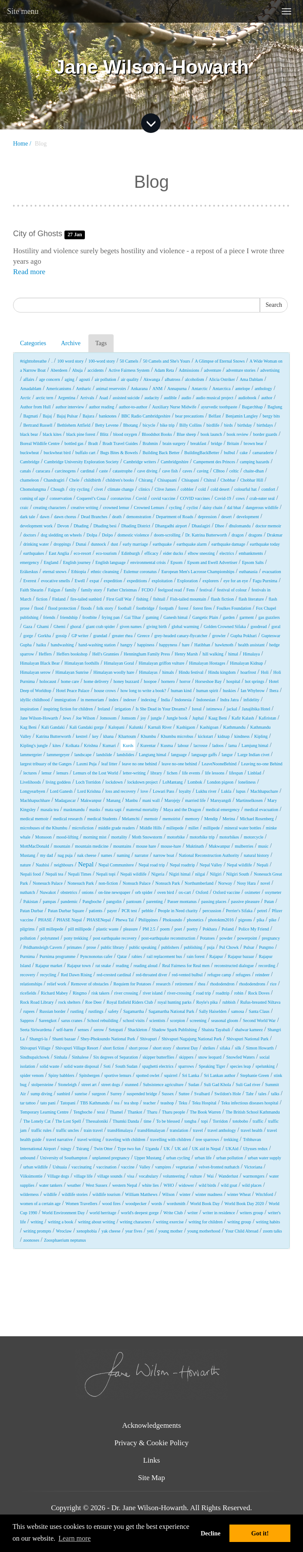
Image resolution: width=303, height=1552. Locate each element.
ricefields (28, 993)
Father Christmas (122, 590)
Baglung (274, 406)
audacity (152, 397)
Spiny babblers (61, 1075)
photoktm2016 (220, 919)
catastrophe (123, 471)
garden (229, 617)
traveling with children (125, 1139)
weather (74, 1185)
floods (86, 608)
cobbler (187, 489)
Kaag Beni (218, 718)
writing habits (268, 1221)
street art (89, 1084)
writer (193, 1212)
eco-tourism (106, 553)
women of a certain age (40, 1203)
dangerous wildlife (262, 507)
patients (95, 910)
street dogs (110, 1084)
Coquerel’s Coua (91, 498)
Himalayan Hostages (207, 663)
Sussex (168, 1093)
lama (233, 745)
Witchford (264, 1194)
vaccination (106, 1167)
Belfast (215, 416)
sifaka (225, 1048)
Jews (67, 718)
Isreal (197, 708)
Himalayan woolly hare (113, 672)
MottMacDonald (34, 846)
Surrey (116, 1093)
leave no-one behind (179, 763)
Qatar (122, 956)
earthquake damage (228, 544)
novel (265, 883)
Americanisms (58, 388)
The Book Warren (205, 1112)
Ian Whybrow (253, 690)
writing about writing (96, 1221)
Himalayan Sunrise (71, 672)
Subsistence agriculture (163, 1084)
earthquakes (33, 553)
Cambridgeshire (175, 461)
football (124, 608)
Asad (103, 397)
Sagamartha (133, 1011)
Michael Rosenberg (257, 818)
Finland (59, 599)
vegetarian (185, 1167)
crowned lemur (116, 507)
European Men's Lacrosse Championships (198, 571)
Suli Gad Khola (217, 1084)
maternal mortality (142, 809)
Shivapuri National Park (247, 1038)
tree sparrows (207, 1139)
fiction (41, 599)
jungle (156, 718)
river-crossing (179, 993)
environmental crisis (147, 562)
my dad (46, 855)
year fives (133, 1231)
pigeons (245, 919)
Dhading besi (105, 525)
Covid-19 (223, 498)
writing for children (205, 1221)
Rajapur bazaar (241, 956)
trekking (231, 1139)
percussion (211, 910)
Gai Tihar (133, 617)
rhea (201, 983)
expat (94, 580)
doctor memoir (268, 525)
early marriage (135, 544)
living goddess (58, 782)
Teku (182, 1102)
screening (198, 1020)
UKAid (232, 1148)
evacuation (271, 571)
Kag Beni (28, 727)
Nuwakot (48, 892)
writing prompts (37, 1231)
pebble (147, 910)
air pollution (105, 379)
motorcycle (253, 837)
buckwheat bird (57, 452)
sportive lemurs (117, 1075)
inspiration (29, 708)
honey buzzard (126, 681)
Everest (29, 580)
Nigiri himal (179, 874)
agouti (84, 379)
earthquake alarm (192, 544)
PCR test (129, 910)
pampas (49, 901)
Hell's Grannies (105, 654)
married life (195, 800)
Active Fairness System (128, 370)
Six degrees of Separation (115, 1057)
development (247, 516)
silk (238, 1048)
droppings (62, 544)
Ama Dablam (251, 379)
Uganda (152, 1148)
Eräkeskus (29, 571)
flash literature (251, 599)
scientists (157, 1020)
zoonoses (31, 1240)
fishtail (159, 599)
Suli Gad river (248, 1084)
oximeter (252, 892)
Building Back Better (160, 452)
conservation (61, 498)
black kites (52, 434)
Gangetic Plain (205, 617)
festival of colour (231, 590)
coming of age (32, 498)
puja (210, 947)
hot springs (254, 681)
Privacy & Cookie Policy (151, 1443)
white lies (150, 1185)
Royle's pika (207, 1002)
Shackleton (137, 1029)
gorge (28, 635)
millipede (211, 827)
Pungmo (266, 947)
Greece (143, 635)
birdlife (212, 425)
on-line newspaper (114, 892)
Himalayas (148, 672)
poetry (192, 929)
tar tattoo (28, 1102)
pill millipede (79, 929)
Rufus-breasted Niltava (260, 1002)
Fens (190, 590)
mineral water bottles (243, 827)
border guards (265, 434)
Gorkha (44, 635)
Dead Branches (94, 516)
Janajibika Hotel (256, 708)
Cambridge (29, 461)
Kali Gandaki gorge (86, 727)
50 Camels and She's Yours (166, 361)
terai (101, 1112)
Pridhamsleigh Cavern (42, 947)
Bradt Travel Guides (120, 443)
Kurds (128, 745)
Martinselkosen (249, 800)
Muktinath (195, 846)
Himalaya (251, 654)
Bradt (93, 443)
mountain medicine (91, 846)
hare (185, 644)
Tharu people (173, 1112)
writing (36, 1221)
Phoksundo (172, 919)
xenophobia (87, 1231)
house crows (105, 690)
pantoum (133, 901)
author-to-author (133, 406)
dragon (238, 535)
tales (262, 1093)
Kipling (261, 736)
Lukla (226, 791)
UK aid (181, 1148)
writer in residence (218, 1212)
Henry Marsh (186, 654)
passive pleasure (245, 901)
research (163, 983)
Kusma (167, 745)
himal (233, 654)
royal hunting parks (175, 1002)
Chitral (210, 480)
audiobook (247, 397)
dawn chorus (65, 516)
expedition (113, 580)
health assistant (251, 644)
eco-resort (82, 553)
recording (267, 965)
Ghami (43, 626)
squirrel (171, 1075)
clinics (144, 489)
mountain (62, 846)
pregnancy (271, 938)
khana (108, 736)
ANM (157, 388)
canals (25, 471)
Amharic (83, 388)
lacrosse (200, 745)
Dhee (219, 525)
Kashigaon (185, 727)
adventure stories (241, 370)
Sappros (27, 1020)
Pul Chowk (229, 947)
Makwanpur (91, 800)
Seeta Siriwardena (35, 1029)
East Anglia (59, 553)
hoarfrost (248, 672)
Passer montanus (182, 901)
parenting (154, 901)
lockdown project (143, 782)
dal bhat (234, 507)
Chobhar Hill (251, 480)
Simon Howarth (260, 1048)
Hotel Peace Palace (73, 690)
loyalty (185, 791)
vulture (196, 1176)
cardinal (87, 471)
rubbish (229, 1002)
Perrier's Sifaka (239, 910)
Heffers (45, 654)
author (267, 397)
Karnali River (160, 727)
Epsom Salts (253, 562)
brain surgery (173, 443)
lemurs (62, 773)
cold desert (220, 489)
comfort (268, 489)
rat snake (103, 965)
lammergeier (31, 754)
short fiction (113, 1048)
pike (272, 919)
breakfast (198, 443)
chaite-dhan (253, 471)
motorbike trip (202, 837)
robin (238, 993)
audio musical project (214, 397)
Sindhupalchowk (34, 1057)
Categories (33, 343)
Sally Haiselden (212, 1011)
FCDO (147, 590)
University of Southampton (64, 1157)
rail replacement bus (164, 956)
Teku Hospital (204, 1102)
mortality (119, 837)
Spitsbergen (89, 1075)
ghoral (75, 626)
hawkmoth (224, 644)
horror (184, 681)
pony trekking (76, 938)
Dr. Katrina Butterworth (206, 535)
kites (57, 745)
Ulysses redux (255, 1148)
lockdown (113, 782)
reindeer (262, 974)
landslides (125, 754)
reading (122, 965)
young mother (170, 1231)
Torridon (220, 1121)
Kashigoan (209, 727)
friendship (69, 617)
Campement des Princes (214, 461)
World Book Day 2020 (244, 1203)
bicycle (149, 425)
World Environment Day (63, 1212)
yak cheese (111, 1231)
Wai (210, 1176)
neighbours (63, 865)
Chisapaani (167, 480)
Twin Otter (103, 1148)
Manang (113, 800)
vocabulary (148, 1176)
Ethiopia (78, 571)
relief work (56, 983)
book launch (211, 434)
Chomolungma (33, 489)
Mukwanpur (219, 846)
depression (207, 516)
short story (162, 1048)
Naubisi (42, 865)
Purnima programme (57, 956)
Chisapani (190, 480)
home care (70, 681)
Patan (269, 901)
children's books (120, 480)
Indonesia (183, 699)
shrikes (209, 1048)
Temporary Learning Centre (44, 1112)
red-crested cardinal (114, 974)
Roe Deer (93, 1002)
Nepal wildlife (239, 865)
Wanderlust (228, 1176)
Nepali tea (54, 874)
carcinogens (65, 471)
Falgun (54, 590)
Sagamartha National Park (171, 1011)
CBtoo (219, 471)
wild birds (207, 1185)
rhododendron (222, 983)
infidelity (251, 699)
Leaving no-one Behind (261, 763)
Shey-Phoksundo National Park (108, 1038)
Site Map (151, 1478)
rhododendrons (252, 983)
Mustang (27, 855)
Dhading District (135, 525)
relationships (31, 983)
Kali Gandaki (53, 727)
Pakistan (30, 901)
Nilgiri (216, 874)
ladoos (218, 745)
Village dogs (58, 1176)
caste (103, 471)
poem (165, 929)
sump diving (41, 1093)
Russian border (52, 1011)
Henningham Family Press (147, 654)
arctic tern (44, 397)
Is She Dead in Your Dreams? (161, 708)
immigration (65, 699)
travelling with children (170, 1139)
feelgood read (170, 590)
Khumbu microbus (177, 736)
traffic (258, 1121)
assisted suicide (126, 397)
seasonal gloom (224, 1020)
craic (24, 507)
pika (260, 919)
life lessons (215, 773)
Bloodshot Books (157, 434)
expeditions (137, 580)
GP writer (79, 635)
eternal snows (55, 571)
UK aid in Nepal (206, 1148)
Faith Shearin (32, 590)
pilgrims (27, 929)
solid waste (49, 1066)
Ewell (80, 580)
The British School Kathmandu (253, 1112)
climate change (121, 489)
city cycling (79, 489)
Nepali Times (79, 874)
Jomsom (128, 718)
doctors (29, 535)
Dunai (81, 544)
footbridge (145, 608)
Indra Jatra (229, 699)
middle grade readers (116, 827)
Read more (29, 272)
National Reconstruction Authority (209, 855)
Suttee (183, 1093)
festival (205, 590)
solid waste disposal (81, 1066)
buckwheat (29, 452)
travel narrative (59, 1139)
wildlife (50, 1194)
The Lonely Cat (36, 1121)
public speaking (142, 947)
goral (276, 626)
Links (151, 1460)
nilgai (200, 874)
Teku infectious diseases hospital (249, 1102)
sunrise (81, 1093)
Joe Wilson (85, 718)
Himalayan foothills (81, 663)
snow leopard (210, 1057)
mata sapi (113, 809)
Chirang (146, 480)
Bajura (88, 416)
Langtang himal (152, 754)
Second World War (259, 1020)
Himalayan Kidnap (246, 663)
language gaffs (204, 754)
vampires (163, 1167)
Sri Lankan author (219, 1075)
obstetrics (69, 892)
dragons (256, 535)
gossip (61, 635)
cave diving (147, 471)
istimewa (214, 708)
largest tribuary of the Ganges (46, 763)
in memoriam (92, 699)
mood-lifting (67, 837)
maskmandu (74, 809)
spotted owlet (147, 1075)
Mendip (211, 818)
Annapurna (176, 388)
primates (74, 947)
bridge (216, 443)
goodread (259, 626)
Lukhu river (206, 791)
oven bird (165, 892)
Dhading (81, 525)
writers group (251, 1212)
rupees (28, 1011)
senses (83, 1029)
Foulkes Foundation (233, 608)
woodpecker (136, 1203)
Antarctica (221, 388)
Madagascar (65, 800)
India (165, 699)
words (157, 1203)
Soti (107, 1066)
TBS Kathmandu (95, 1102)
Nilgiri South (237, 874)
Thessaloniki (97, 1121)
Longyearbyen (32, 791)
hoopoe (150, 681)
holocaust (48, 681)
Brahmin (150, 443)
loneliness (247, 782)
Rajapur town (79, 965)
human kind (181, 690)
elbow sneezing (201, 553)
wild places (252, 1185)
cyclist (192, 507)
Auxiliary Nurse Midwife (174, 406)
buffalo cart (85, 452)
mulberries (244, 846)
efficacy (151, 553)
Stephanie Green (254, 1075)
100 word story (70, 361)
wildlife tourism (106, 1194)
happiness (145, 644)
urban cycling (178, 1157)
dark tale (27, 516)
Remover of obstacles (90, 983)
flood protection (62, 608)
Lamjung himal (255, 745)
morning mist (95, 837)
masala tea (49, 809)
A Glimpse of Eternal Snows (220, 361)
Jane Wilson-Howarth (39, 718)
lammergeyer (58, 754)
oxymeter (273, 892)
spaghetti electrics (158, 1066)
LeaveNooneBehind (219, 763)
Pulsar (248, 947)
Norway (225, 883)
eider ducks (173, 553)
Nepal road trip (151, 865)
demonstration (138, 516)
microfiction (82, 827)
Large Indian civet (253, 754)
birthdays (265, 425)
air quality (130, 379)
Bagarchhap (252, 406)
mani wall (151, 800)
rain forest (196, 956)
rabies (136, 956)
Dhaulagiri (201, 525)
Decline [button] (211, 1533)
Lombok (195, 782)
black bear (29, 434)
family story (91, 590)
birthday (245, 425)
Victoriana (253, 1167)
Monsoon (43, 837)
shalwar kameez (249, 1029)
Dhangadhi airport (171, 525)
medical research (67, 818)
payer (112, 910)
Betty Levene (106, 425)
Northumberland (199, 883)
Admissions (188, 370)
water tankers (51, 1185)
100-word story (101, 361)
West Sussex (97, 1185)
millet (194, 827)
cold (202, 489)
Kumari (109, 745)
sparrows (186, 1066)
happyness (168, 644)
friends (49, 617)
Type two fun (129, 1148)
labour (183, 745)
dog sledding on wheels (61, 535)
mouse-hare (171, 846)
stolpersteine (42, 1084)
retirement (184, 983)
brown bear (253, 443)
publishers (170, 947)
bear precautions (189, 416)
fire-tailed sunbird (85, 599)
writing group (239, 1221)
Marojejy (173, 800)
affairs (28, 379)
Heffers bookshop (72, 654)
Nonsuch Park (167, 883)
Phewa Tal (124, 919)
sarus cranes (72, 1020)
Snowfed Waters (240, 1057)
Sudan (193, 1084)
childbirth (92, 480)
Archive (71, 343)
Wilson (168, 1194)
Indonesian (205, 699)
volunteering (174, 1176)
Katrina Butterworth (53, 736)
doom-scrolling (167, 535)
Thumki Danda (126, 1121)
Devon (63, 525)
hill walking (212, 654)
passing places (213, 901)
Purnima (27, 956)
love (144, 791)
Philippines (148, 919)
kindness (241, 736)
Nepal (86, 864)
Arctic (25, 397)
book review (238, 434)
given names (130, 626)
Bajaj (47, 416)
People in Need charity (178, 910)
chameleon (29, 480)
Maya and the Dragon (182, 809)
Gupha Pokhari (243, 635)
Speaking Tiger (212, 1066)
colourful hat (245, 489)
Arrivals (87, 397)
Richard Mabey (54, 993)
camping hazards (254, 461)
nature (25, 865)
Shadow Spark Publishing (174, 1029)
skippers (186, 1057)
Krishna (91, 745)
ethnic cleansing (105, 571)
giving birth (156, 626)
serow (99, 1029)
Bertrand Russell (37, 425)
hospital (233, 681)
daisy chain (212, 507)
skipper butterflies (158, 1057)
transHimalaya (120, 1130)
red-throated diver (151, 974)
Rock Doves (258, 993)
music (263, 846)
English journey (77, 562)
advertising (269, 370)
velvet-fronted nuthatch (219, 1167)
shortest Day (187, 1048)
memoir (151, 818)
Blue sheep (186, 434)
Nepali (263, 865)
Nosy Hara (246, 883)
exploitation (162, 580)
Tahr (249, 1093)
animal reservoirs (111, 388)
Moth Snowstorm (147, 837)
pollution (28, 938)
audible (170, 397)
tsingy (66, 1148)
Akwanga (151, 379)
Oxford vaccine (226, 892)
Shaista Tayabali (216, 1029)
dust (114, 544)
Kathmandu (234, 727)
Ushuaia (60, 1167)
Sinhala (60, 1057)
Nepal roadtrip (182, 865)
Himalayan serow (35, 672)
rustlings (95, 1011)
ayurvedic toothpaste (219, 406)
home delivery (96, 681)
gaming (152, 617)
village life (83, 1176)
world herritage (103, 1212)
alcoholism (194, 379)
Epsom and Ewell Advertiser (212, 562)
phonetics (195, 919)
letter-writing (134, 773)
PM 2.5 (148, 929)
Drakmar (275, 535)
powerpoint (247, 938)
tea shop (131, 1102)
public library (112, 947)
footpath (166, 608)
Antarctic (200, 388)
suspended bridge (142, 1093)
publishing (193, 947)
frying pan (110, 617)
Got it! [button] (260, 1533)
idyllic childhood (35, 699)
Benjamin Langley (242, 416)
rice (273, 983)
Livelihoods (30, 782)
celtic (234, 471)
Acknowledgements (151, 1425)
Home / (22, 143)
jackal (232, 708)
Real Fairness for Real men (185, 965)
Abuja (77, 370)
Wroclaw (63, 1231)
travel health (252, 1130)
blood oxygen (125, 434)
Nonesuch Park (80, 883)
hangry (127, 644)
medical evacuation (261, 809)
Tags (101, 343)
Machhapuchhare (35, 800)
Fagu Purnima (265, 580)
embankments (251, 553)
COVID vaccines (195, 498)
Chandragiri (54, 480)
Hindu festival (190, 672)
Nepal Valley (211, 865)
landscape (82, 754)
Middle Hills (151, 827)
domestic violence (133, 535)
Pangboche (91, 901)
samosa (237, 1011)
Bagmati (30, 416)
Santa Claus (259, 1011)
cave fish (170, 471)
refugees (243, 974)
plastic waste (107, 929)
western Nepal (124, 1185)
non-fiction (108, 883)
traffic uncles (67, 1130)
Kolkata (72, 745)
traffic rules (41, 1130)
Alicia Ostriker (222, 379)
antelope (242, 388)
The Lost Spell (68, 1121)
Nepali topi (106, 874)
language (179, 754)
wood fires (111, 1203)
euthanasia (248, 571)
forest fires (202, 608)
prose (91, 947)
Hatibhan (202, 644)
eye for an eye (235, 580)
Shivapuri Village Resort (76, 1048)
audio (186, 397)
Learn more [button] (74, 1538)
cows (240, 498)
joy (143, 718)
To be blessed (168, 1121)
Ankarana (139, 388)
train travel (93, 1130)
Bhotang (130, 425)
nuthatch (27, 892)
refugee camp (219, 974)
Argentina (66, 397)
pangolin (113, 901)
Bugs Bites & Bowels (119, 452)
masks (94, 809)
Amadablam (30, 388)
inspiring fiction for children (68, 708)
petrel (262, 910)
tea (116, 1102)
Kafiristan (267, 718)
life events (191, 773)
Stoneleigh (67, 1084)
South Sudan (126, 1066)
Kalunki (136, 727)
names (106, 855)
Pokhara (209, 929)
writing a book (60, 1221)
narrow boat (163, 855)
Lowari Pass (163, 791)
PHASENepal (99, 919)
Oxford (201, 892)
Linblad (254, 773)
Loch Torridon (88, 782)
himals (168, 672)
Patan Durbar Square (66, 910)
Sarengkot (48, 1020)
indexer (129, 699)
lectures (30, 773)
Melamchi (131, 818)
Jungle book (177, 718)
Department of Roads (174, 516)
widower (186, 1185)
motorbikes (229, 837)
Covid (141, 498)
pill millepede (51, 929)
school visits (134, 1020)
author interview (69, 406)
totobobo (240, 1121)
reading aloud (146, 965)
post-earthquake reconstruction (168, 938)
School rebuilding (102, 1020)
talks (275, 1093)
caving (203, 471)
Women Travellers (81, 1203)
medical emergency (223, 809)
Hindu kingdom (222, 672)
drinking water (36, 544)
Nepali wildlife (133, 874)
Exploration (187, 580)
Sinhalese (80, 1057)
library (156, 773)
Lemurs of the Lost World (95, 773)
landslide (104, 754)
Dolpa (92, 535)
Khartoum (127, 736)
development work (36, 525)
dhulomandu (240, 525)
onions (88, 892)
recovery (27, 974)
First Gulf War (118, 599)
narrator (141, 855)
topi (204, 1121)
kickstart (205, 736)
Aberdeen (58, 370)
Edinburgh (130, 553)
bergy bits (271, 416)
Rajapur (216, 956)
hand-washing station (96, 644)
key (95, 736)
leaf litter (109, 763)
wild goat (229, 1185)
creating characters (49, 507)
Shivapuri (148, 1038)
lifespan (236, 773)
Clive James (165, 489)
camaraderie (263, 452)
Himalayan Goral (119, 663)
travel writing (89, 1139)
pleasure (130, 929)
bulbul (229, 452)
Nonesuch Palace (48, 883)
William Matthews (141, 1194)
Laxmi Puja (87, 763)
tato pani (48, 1102)
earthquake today (265, 544)
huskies (229, 690)
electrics (226, 553)
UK (167, 1148)
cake (244, 452)
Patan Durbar (31, 910)
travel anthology (222, 1130)
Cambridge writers (140, 461)
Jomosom (108, 718)
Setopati (116, 1029)
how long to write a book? (143, 690)
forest (183, 608)
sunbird (63, 1093)
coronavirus (121, 498)
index (113, 699)
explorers (210, 580)
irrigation (122, 708)
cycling (175, 507)
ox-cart (184, 892)
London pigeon (220, 782)
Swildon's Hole (228, 1093)
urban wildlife (35, 1167)
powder (225, 938)
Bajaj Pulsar (67, 416)
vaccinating (81, 1167)
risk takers (100, 993)
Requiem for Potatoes (133, 983)
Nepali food (30, 874)
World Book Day (205, 1203)
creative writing (84, 507)
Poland (228, 929)
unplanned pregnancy (111, 1157)
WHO (169, 1185)
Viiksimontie (31, 1176)
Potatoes (207, 938)
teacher (149, 1102)
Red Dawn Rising (76, 974)
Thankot (135, 1112)
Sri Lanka (190, 1075)
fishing (142, 599)
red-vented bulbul (187, 974)
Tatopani (67, 1102)
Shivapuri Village (35, 1048)
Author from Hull (35, 406)
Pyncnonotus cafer (96, 956)
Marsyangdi (220, 800)
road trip (203, 993)
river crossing (126, 993)
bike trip (167, 425)
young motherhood (203, 1231)
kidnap (223, 736)
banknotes (108, 416)
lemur (46, 773)
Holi (265, 672)
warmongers (253, 1176)
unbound (27, 1157)
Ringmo (80, 993)
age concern (49, 379)
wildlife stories (75, 1194)
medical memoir (34, 818)
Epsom (177, 562)
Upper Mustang (148, 1157)
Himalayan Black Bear (40, 663)
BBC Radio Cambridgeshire (146, 416)
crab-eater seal (262, 498)
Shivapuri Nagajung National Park (192, 1038)
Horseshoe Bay (208, 681)
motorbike (176, 837)
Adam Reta (164, 370)
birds (228, 425)
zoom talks (272, 1231)
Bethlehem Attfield (73, 425)
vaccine (128, 1167)
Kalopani (116, 727)
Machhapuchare (264, 791)
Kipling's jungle (34, 745)
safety (113, 1011)
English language (110, 562)
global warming (185, 626)
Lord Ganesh (61, 791)
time (148, 1121)
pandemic (69, 901)
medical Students (103, 818)
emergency (29, 562)
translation (179, 1130)
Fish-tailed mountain (188, 599)
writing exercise (170, 1221)
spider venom (32, 1075)
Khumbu (148, 736)
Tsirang (82, 1148)
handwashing (62, 644)
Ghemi (59, 626)
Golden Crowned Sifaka (225, 626)
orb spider (143, 892)
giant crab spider (100, 626)
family (70, 590)
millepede (174, 827)
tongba (190, 1121)
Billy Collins (190, 425)
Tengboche (82, 1112)
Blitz (104, 434)
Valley (145, 1167)
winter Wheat (239, 1194)
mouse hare (146, 846)
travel (198, 1130)
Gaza (27, 626)
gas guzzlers (269, 617)
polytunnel (49, 938)
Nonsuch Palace (137, 883)
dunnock (98, 544)
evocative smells (55, 580)
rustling (77, 1011)
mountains (122, 846)
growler (219, 635)
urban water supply (264, 1157)
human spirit (207, 690)
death (117, 516)
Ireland (104, 708)
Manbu (131, 800)
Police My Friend (254, 929)
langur (227, 754)
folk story (105, 608)
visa (130, 1176)
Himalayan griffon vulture (162, 663)
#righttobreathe (33, 361)
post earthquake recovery (115, 938)
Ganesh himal (176, 617)
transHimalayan (151, 1130)
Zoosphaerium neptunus (65, 1240)
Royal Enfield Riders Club (130, 1002)
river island (152, 993)
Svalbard (202, 1093)
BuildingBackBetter (201, 452)
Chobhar (228, 480)
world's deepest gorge (140, 1212)
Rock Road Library (37, 1002)
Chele (74, 480)
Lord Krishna (89, 791)
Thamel (116, 1112)
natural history (256, 855)
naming (123, 855)
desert (226, 516)
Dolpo (107, 535)
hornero (168, 681)
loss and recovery (120, 791)
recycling (48, 974)
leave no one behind (139, 763)
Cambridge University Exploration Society (81, 461)
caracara (43, 471)
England (51, 562)
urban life (203, 1157)
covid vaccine (163, 498)
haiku (41, 644)
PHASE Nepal (69, 919)
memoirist (171, 818)
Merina (228, 818)
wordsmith (176, 1203)
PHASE (45, 919)
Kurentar (148, 745)
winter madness (208, 1194)
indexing (148, 699)
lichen (172, 773)
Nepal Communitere (116, 865)
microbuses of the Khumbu (43, 827)
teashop (167, 1102)
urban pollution (229, 1157)
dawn (45, 516)
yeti (150, 1231)
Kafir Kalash (243, 718)
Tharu (152, 1112)
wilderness (29, 1194)
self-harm (64, 1029)
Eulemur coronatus (140, 571)
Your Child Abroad (241, 1231)
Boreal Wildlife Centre (40, 443)
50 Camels (129, 361)
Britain (233, 443)
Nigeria (157, 874)
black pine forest (80, 434)
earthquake (162, 544)
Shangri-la (38, 1038)
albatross (173, 379)
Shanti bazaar (64, 1038)
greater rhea (122, 635)
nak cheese (87, 855)
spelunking (265, 1066)
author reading (101, 406)
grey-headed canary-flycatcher (181, 635)
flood (39, 608)
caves (187, 471)
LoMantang (172, 782)
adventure (212, 370)
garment (246, 617)
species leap (240, 1066)
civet (98, 489)
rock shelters (69, 1002)
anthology (263, 388)
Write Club (172, 1212)
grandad (100, 635)
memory (192, 818)
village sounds (110, 1176)
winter (185, 1194)
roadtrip (222, 993)
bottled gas (74, 443)
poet (178, 929)
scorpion (177, 1020)
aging (69, 379)
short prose (138, 1048)
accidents (96, 370)
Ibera (274, 690)
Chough (57, 489)
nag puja (65, 855)
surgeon (98, 1093)
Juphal (198, 718)
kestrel (82, 736)
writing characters (135, 1221)
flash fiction (222, 598)
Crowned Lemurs (149, 507)
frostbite (89, 617)
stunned (131, 1084)
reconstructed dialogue (234, 965)
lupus (241, 791)
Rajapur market (48, 965)
